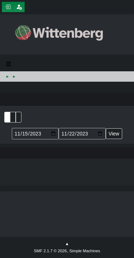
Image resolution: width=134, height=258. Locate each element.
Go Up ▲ (67, 244)
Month (13, 117)
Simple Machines (84, 251)
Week (18, 117)
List (7, 117)
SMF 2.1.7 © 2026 (50, 251)
